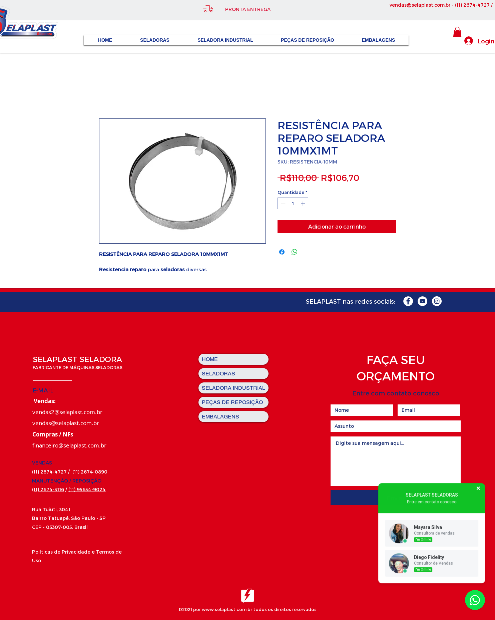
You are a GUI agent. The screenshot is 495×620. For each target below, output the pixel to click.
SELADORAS (218, 373)
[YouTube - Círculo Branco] (422, 301)
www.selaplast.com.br (227, 609)
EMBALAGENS (220, 416)
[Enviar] (395, 497)
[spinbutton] (293, 203)
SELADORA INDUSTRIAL (233, 388)
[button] (457, 32)
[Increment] (304, 203)
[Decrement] (283, 203)
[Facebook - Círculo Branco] (408, 301)
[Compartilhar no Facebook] (282, 252)
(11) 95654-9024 (87, 489)
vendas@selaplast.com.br (420, 5)
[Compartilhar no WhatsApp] (295, 252)
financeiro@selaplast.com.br (69, 445)
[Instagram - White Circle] (437, 301)
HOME (210, 359)
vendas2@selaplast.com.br (67, 412)
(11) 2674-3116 (48, 489)
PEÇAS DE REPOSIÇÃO (232, 402)
